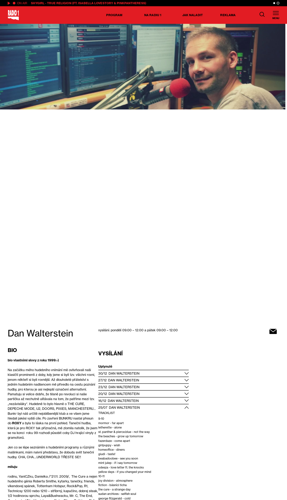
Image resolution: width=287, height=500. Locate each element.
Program (114, 15)
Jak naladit (192, 15)
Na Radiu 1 (152, 15)
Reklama (228, 15)
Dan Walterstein (124, 373)
